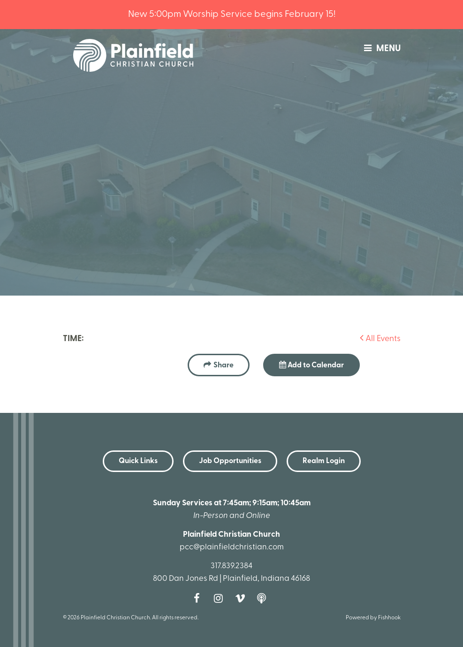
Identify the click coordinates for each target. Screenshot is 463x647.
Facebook (199, 598)
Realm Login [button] (324, 461)
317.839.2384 (231, 566)
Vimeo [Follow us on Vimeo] (242, 598)
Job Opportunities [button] (230, 461)
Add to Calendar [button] (311, 365)
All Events (380, 339)
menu (380, 49)
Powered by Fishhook (373, 618)
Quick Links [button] (138, 461)
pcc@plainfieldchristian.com (232, 547)
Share (223, 365)
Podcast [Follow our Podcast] (264, 598)
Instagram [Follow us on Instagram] (221, 598)
